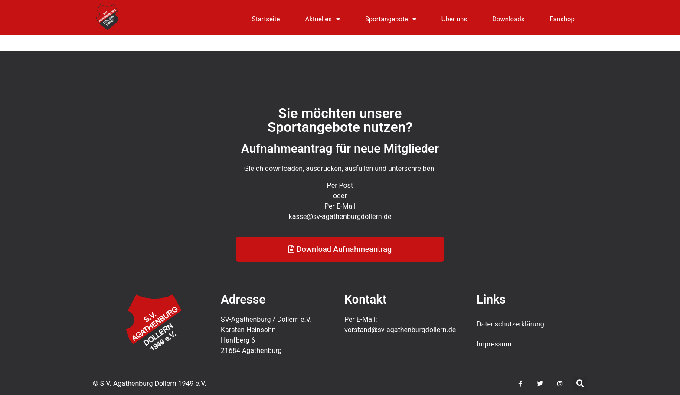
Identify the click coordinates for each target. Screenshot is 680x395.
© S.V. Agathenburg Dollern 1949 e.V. (149, 383)
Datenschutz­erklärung (510, 324)
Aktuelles (322, 19)
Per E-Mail (340, 213)
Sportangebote (390, 19)
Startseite (266, 19)
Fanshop (562, 19)
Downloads (508, 19)
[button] (580, 384)
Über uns (454, 19)
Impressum (494, 344)
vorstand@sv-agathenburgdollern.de (400, 330)
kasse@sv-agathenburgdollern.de (340, 224)
